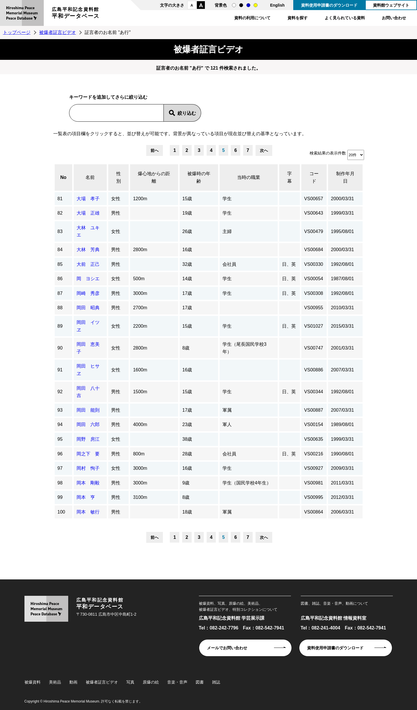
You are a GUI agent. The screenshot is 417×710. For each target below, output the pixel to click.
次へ (264, 150)
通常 (234, 5)
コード (314, 177)
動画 (73, 682)
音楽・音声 (177, 682)
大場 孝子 (88, 198)
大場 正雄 (88, 213)
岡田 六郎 (88, 424)
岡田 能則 (88, 410)
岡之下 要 (88, 453)
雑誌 (216, 682)
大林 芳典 (88, 249)
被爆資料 (32, 682)
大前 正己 (88, 264)
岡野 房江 (88, 439)
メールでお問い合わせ (227, 648)
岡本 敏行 (88, 511)
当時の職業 (248, 177)
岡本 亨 (86, 497)
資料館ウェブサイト (391, 5)
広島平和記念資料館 (76, 13)
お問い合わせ (394, 18)
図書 (200, 682)
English (277, 5)
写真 (130, 682)
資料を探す (297, 18)
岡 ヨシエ (88, 278)
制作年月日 (345, 177)
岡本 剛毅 (88, 482)
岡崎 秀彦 (88, 293)
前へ (155, 150)
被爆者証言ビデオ (57, 32)
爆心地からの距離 (154, 177)
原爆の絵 (151, 682)
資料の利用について (252, 18)
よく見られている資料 (345, 18)
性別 (118, 177)
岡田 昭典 (88, 307)
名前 (90, 177)
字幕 (289, 177)
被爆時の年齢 (198, 177)
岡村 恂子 (88, 468)
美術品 (55, 682)
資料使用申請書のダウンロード (329, 5)
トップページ (17, 32)
